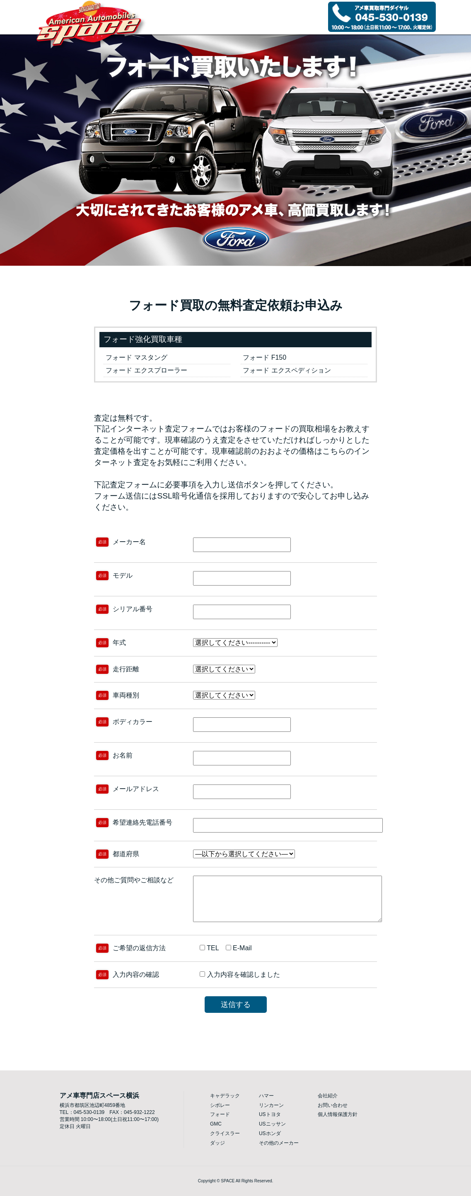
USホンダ (270, 1133)
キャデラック (225, 1096)
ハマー (266, 1096)
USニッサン (272, 1124)
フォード (220, 1114)
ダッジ (217, 1143)
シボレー (220, 1105)
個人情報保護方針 (337, 1114)
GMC (216, 1124)
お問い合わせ (333, 1105)
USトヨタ (270, 1114)
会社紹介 (328, 1096)
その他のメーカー (279, 1143)
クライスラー (225, 1133)
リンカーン (271, 1105)
